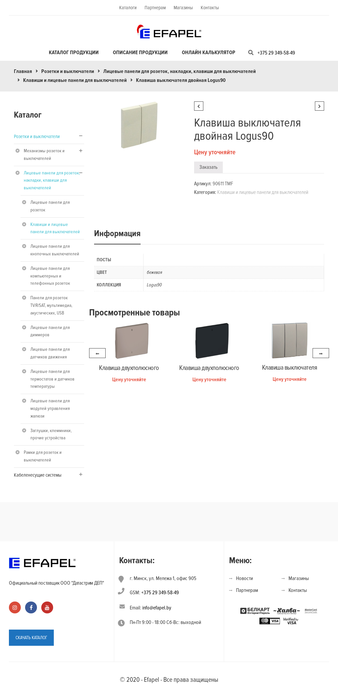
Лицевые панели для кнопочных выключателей (54, 250)
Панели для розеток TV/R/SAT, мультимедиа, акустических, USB (51, 305)
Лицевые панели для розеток (50, 206)
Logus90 (154, 285)
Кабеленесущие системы (37, 475)
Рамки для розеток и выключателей (43, 456)
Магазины (183, 8)
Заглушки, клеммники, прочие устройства (51, 434)
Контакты (210, 8)
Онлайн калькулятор (208, 52)
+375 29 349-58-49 (276, 53)
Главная (23, 71)
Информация (117, 233)
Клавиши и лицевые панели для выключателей (75, 80)
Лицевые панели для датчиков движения (50, 353)
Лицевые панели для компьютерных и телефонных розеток (50, 276)
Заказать (208, 167)
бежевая (154, 272)
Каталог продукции (74, 52)
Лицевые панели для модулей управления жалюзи (50, 408)
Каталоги (128, 8)
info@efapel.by (156, 607)
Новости (244, 578)
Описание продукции (140, 52)
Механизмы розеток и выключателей (44, 154)
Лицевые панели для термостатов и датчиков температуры (52, 379)
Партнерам (155, 8)
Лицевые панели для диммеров (50, 331)
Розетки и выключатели (67, 71)
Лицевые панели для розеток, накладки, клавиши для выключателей (179, 71)
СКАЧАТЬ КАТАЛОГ (31, 637)
